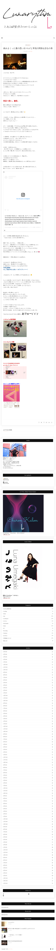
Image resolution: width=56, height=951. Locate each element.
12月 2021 (28, 788)
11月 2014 (28, 883)
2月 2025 (28, 690)
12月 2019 (28, 850)
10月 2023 (28, 731)
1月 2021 (28, 816)
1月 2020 (28, 847)
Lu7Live (28, 621)
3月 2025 (28, 687)
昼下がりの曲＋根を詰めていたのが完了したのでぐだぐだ (21, 928)
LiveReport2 (28, 618)
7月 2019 (28, 862)
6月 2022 (28, 772)
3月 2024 (28, 718)
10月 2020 (28, 824)
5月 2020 (28, 837)
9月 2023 (28, 734)
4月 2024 (28, 716)
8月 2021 (28, 798)
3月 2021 (28, 811)
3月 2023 (28, 749)
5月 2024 (28, 713)
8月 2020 (28, 829)
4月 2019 (28, 870)
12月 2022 (28, 757)
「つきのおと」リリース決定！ (15, 934)
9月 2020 (28, 826)
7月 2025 (28, 677)
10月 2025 (28, 669)
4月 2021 (28, 808)
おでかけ (28, 635)
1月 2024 (28, 723)
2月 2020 (28, 844)
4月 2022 (28, 777)
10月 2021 (28, 793)
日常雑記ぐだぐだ (28, 638)
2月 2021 (28, 813)
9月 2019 (28, 857)
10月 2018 (28, 880)
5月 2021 (28, 806)
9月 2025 (28, 672)
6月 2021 (28, 803)
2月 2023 (28, 752)
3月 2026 (28, 657)
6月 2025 (28, 680)
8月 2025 (28, 675)
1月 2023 (28, 754)
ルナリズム (10, 949)
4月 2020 (28, 839)
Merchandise (28, 623)
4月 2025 (28, 685)
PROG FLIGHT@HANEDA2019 (15, 941)
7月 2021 (28, 801)
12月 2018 (28, 878)
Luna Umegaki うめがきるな (11, 227)
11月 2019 (28, 852)
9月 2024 (28, 703)
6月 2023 (28, 741)
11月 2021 (28, 790)
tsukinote (28, 633)
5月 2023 (28, 744)
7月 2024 (28, 708)
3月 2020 (28, 842)
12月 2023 (28, 726)
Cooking (28, 611)
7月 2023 (28, 739)
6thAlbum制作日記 (28, 608)
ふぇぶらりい (11, 922)
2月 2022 (28, 783)
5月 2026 (28, 651)
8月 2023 (28, 736)
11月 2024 (28, 698)
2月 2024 (28, 721)
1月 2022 (28, 785)
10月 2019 (28, 855)
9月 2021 (28, 795)
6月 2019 (28, 865)
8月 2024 (28, 705)
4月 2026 (28, 654)
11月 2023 (28, 729)
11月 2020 (28, 821)
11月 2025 (28, 667)
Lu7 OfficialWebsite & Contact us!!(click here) (8, 467)
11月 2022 (28, 759)
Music (28, 625)
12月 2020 (28, 819)
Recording (28, 630)
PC (28, 628)
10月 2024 (28, 700)
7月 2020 (28, 831)
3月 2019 (28, 873)
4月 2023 (28, 747)
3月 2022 (28, 780)
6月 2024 (28, 711)
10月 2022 (28, 762)
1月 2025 (28, 693)
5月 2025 (28, 682)
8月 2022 (28, 767)
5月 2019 (28, 868)
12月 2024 (28, 695)
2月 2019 (28, 875)
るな (31, 51)
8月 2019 (28, 860)
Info (28, 616)
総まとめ (28, 640)
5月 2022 (28, 775)
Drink (28, 613)
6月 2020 (28, 834)
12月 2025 (28, 664)
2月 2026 (28, 659)
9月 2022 (28, 765)
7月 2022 (28, 770)
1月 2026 (28, 662)
